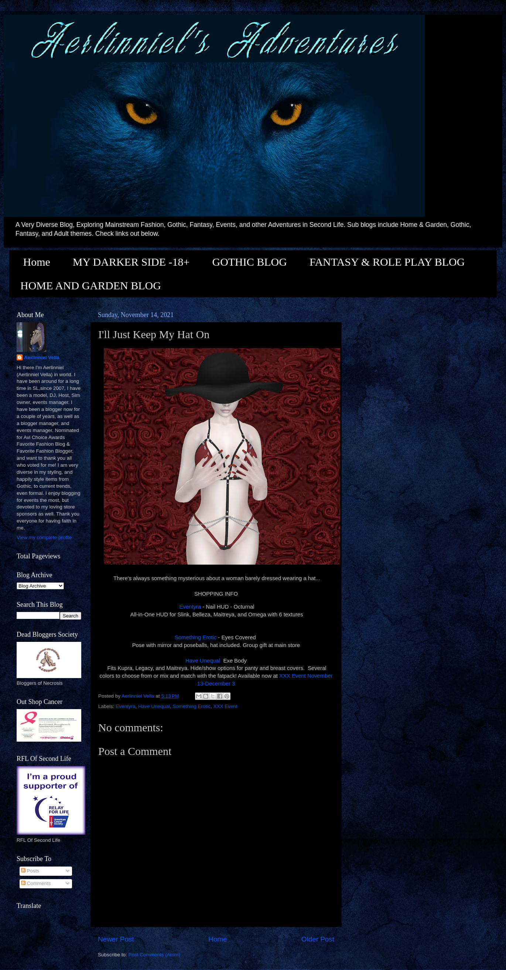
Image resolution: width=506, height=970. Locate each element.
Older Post (317, 939)
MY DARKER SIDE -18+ (131, 262)
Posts (30, 871)
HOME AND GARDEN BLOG (90, 285)
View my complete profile (44, 537)
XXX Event (225, 706)
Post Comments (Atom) (154, 954)
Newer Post (116, 939)
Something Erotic (195, 637)
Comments (36, 883)
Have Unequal (202, 661)
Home (36, 262)
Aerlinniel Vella (41, 357)
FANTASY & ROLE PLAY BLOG (387, 262)
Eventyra (190, 607)
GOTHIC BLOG (249, 262)
